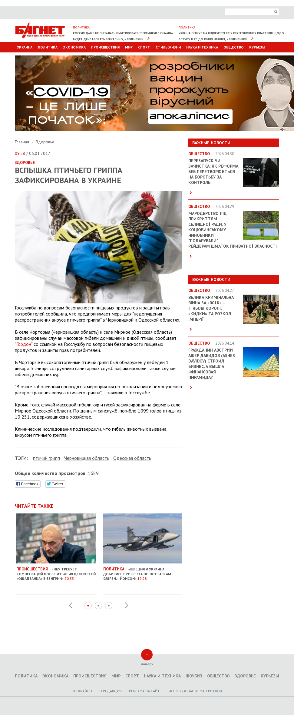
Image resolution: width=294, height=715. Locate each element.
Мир (129, 47)
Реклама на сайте (145, 691)
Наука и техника (202, 47)
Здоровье (45, 142)
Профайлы (82, 691)
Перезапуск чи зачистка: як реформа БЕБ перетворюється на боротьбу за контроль (213, 171)
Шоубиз (194, 676)
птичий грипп (46, 458)
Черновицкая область (86, 458)
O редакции (110, 691)
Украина (24, 47)
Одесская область (132, 458)
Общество (233, 47)
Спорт (144, 47)
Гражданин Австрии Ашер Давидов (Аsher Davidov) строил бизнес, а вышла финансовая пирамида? (211, 363)
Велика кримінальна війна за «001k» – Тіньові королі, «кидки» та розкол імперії (211, 308)
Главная (22, 142)
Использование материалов (195, 691)
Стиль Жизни (168, 47)
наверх (147, 664)
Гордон (23, 344)
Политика (48, 47)
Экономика (74, 47)
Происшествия (105, 47)
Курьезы (257, 47)
